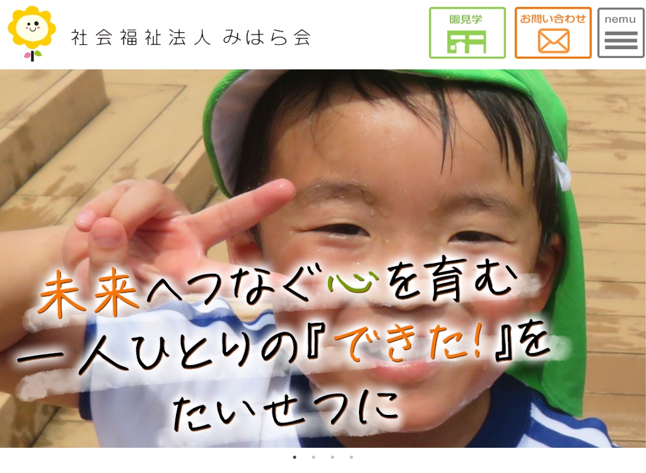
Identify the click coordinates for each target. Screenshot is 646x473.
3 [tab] (332, 457)
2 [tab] (313, 457)
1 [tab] (294, 457)
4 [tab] (351, 457)
